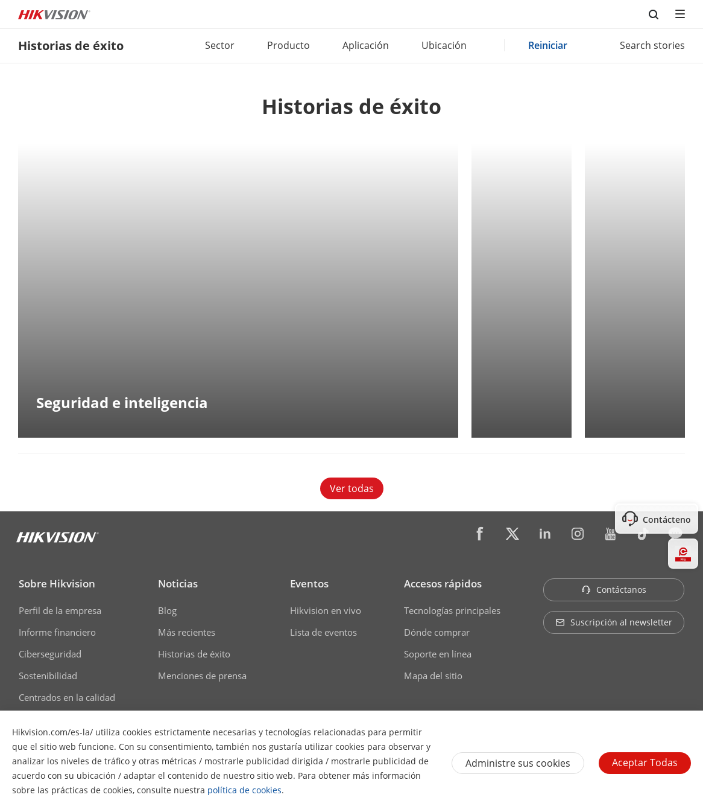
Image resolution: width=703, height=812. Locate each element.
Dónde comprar (437, 632)
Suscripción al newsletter (613, 622)
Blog (167, 610)
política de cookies (244, 790)
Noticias (178, 583)
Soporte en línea (437, 654)
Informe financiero (57, 632)
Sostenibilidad (48, 676)
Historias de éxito (194, 654)
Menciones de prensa (202, 676)
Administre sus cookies (517, 763)
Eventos (309, 583)
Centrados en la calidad (67, 697)
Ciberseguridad (50, 654)
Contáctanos (613, 589)
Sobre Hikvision (57, 583)
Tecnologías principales (452, 610)
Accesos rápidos (443, 583)
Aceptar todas (645, 762)
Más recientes (186, 632)
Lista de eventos (323, 632)
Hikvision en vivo (325, 610)
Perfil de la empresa (60, 610)
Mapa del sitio (433, 676)
